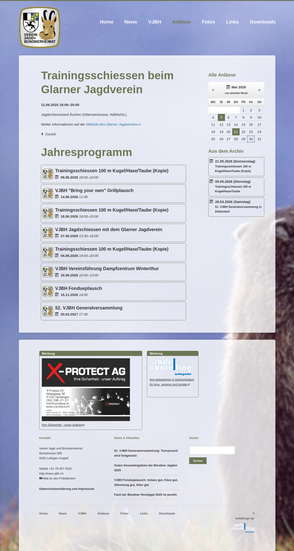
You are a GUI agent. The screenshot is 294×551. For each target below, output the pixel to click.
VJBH (154, 21)
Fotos (208, 21)
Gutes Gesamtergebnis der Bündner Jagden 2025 (145, 468)
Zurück (50, 134)
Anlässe (181, 21)
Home (106, 21)
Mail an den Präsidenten (59, 478)
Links (232, 21)
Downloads (263, 21)
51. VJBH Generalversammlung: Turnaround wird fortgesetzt (146, 453)
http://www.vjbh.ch (51, 473)
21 (236, 132)
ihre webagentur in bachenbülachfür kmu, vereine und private (171, 379)
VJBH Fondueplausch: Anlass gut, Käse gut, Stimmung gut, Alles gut (146, 482)
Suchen (198, 460)
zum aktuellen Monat (236, 93)
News (130, 21)
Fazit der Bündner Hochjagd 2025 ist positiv (145, 494)
